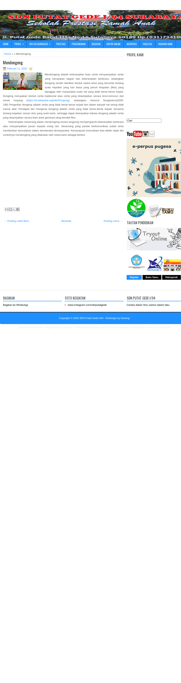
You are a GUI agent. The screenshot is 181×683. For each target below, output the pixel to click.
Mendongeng (13, 62)
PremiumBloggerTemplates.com (89, 327)
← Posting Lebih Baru (16, 220)
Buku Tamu (152, 277)
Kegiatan (96, 44)
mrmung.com (151, 327)
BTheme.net (112, 327)
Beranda (66, 220)
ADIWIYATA (132, 44)
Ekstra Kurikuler (41, 43)
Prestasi (61, 44)
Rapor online (114, 44)
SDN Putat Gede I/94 (91, 318)
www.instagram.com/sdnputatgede (87, 304)
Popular (134, 277)
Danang (125, 318)
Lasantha (67, 327)
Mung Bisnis (137, 327)
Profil (20, 43)
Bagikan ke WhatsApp (15, 304)
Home (5, 44)
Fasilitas (147, 44)
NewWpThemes (35, 327)
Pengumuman (79, 44)
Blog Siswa (165, 327)
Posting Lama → (113, 220)
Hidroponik (171, 277)
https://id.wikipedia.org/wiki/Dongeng (48, 100)
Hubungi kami (165, 44)
